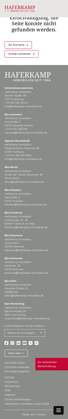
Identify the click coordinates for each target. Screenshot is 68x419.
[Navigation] (58, 410)
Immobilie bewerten (17, 371)
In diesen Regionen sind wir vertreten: (24, 326)
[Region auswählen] (25, 333)
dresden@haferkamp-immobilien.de (26, 204)
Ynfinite (41, 414)
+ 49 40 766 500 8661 (18, 155)
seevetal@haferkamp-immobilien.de (26, 132)
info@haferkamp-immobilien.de (23, 106)
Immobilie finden (15, 362)
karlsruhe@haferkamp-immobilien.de (26, 272)
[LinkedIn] (18, 343)
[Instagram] (12, 343)
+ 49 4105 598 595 (16, 129)
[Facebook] (6, 343)
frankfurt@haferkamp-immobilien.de (26, 227)
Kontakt (10, 377)
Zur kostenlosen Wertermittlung (47, 364)
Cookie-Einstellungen (18, 399)
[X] (30, 343)
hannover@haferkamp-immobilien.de (26, 250)
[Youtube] (24, 343)
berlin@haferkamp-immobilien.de (24, 181)
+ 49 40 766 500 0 (16, 102)
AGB (7, 390)
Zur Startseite (17, 44)
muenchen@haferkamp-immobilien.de (27, 318)
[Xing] (36, 343)
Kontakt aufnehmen (20, 53)
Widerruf (10, 394)
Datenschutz (12, 386)
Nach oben (16, 353)
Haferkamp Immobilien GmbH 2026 (27, 403)
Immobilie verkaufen (17, 367)
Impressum (11, 381)
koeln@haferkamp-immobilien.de (24, 295)
